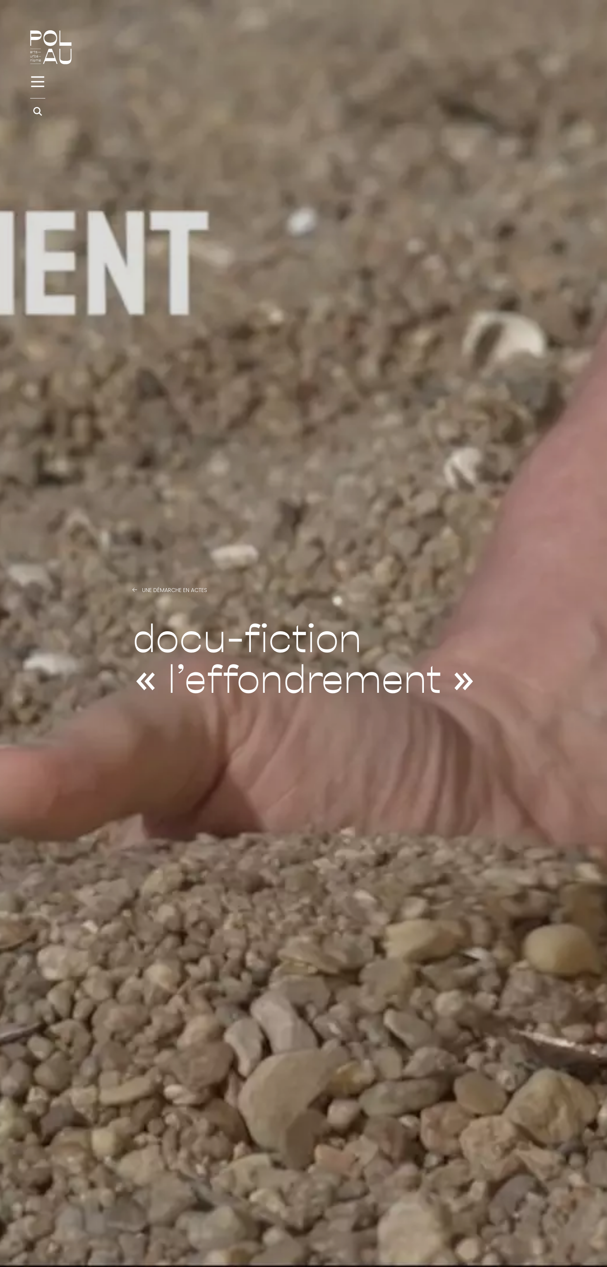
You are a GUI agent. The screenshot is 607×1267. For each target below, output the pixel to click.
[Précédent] (134, 590)
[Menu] (37, 82)
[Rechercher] (37, 111)
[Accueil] (51, 47)
